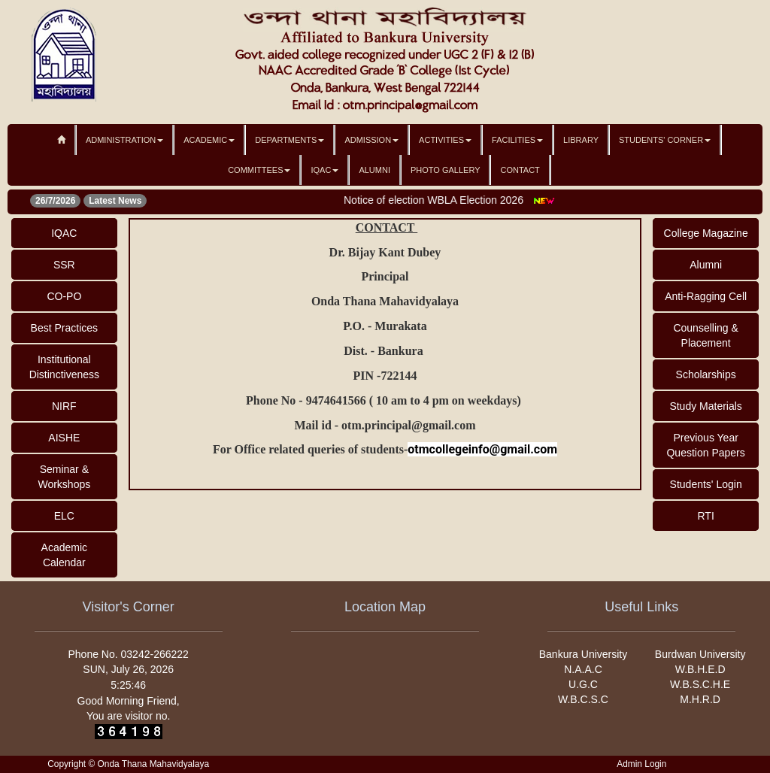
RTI (705, 516)
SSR (64, 265)
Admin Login (641, 764)
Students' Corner (665, 139)
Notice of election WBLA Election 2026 (439, 200)
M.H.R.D (700, 699)
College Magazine (706, 233)
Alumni (374, 169)
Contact (519, 169)
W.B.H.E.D (700, 669)
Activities (445, 139)
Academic (209, 139)
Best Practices (64, 328)
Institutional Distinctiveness (64, 366)
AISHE (64, 438)
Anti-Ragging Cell (706, 296)
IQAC (324, 169)
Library (581, 139)
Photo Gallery (445, 169)
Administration (124, 139)
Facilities (517, 139)
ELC (64, 516)
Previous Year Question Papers (705, 445)
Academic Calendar (64, 554)
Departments (289, 139)
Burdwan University (700, 654)
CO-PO (64, 296)
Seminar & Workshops (64, 476)
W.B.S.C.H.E (700, 684)
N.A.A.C (583, 669)
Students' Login (706, 484)
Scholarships (706, 374)
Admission (371, 139)
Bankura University (583, 654)
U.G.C (583, 684)
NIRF (64, 406)
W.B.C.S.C (583, 699)
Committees (259, 169)
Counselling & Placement (705, 335)
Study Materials (705, 406)
